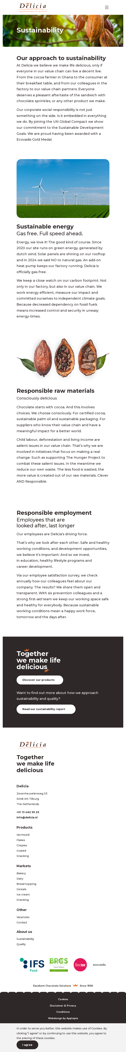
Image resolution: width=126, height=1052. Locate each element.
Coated (21, 850)
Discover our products (38, 680)
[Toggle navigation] (106, 7)
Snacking (23, 856)
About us (24, 932)
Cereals (21, 889)
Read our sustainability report (43, 709)
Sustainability (25, 939)
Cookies (63, 999)
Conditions (63, 1012)
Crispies (22, 845)
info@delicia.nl (27, 817)
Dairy (20, 878)
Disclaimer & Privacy (63, 1005)
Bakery (21, 873)
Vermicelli (23, 834)
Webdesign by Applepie (63, 1018)
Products (24, 827)
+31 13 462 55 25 (28, 812)
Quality (21, 944)
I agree (27, 1045)
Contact (22, 922)
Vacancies (23, 917)
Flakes (21, 840)
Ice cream (23, 894)
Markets (24, 866)
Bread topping (26, 884)
